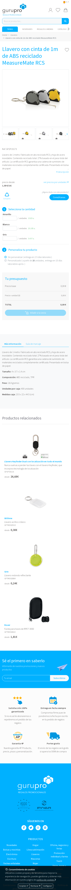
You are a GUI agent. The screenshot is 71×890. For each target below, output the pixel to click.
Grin (6, 571)
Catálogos (63, 29)
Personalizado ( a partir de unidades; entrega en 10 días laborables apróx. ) (35, 262)
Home (4, 35)
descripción (62, 171)
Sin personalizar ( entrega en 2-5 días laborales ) (30, 257)
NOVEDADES (27, 29)
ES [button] (65, 2)
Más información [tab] (12, 343)
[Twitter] (30, 827)
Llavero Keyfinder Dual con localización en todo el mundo (33, 461)
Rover (7, 625)
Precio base (10, 286)
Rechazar (36, 886)
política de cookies (46, 879)
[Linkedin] (45, 827)
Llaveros (13, 35)
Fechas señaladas (11, 863)
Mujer (35, 863)
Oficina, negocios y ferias (59, 847)
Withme (8, 518)
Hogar (35, 845)
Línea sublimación (35, 849)
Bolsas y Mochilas (11, 849)
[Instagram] (38, 827)
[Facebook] (23, 827)
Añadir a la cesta (35, 313)
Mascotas (35, 858)
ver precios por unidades (56, 182)
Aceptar (23, 886)
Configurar (47, 886)
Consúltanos (59, 197)
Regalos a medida (45, 29)
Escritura (11, 858)
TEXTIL (59, 861)
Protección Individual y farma (59, 855)
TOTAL (8, 304)
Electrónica (11, 854)
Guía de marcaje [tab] (33, 343)
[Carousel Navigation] (68, 29)
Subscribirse (59, 678)
